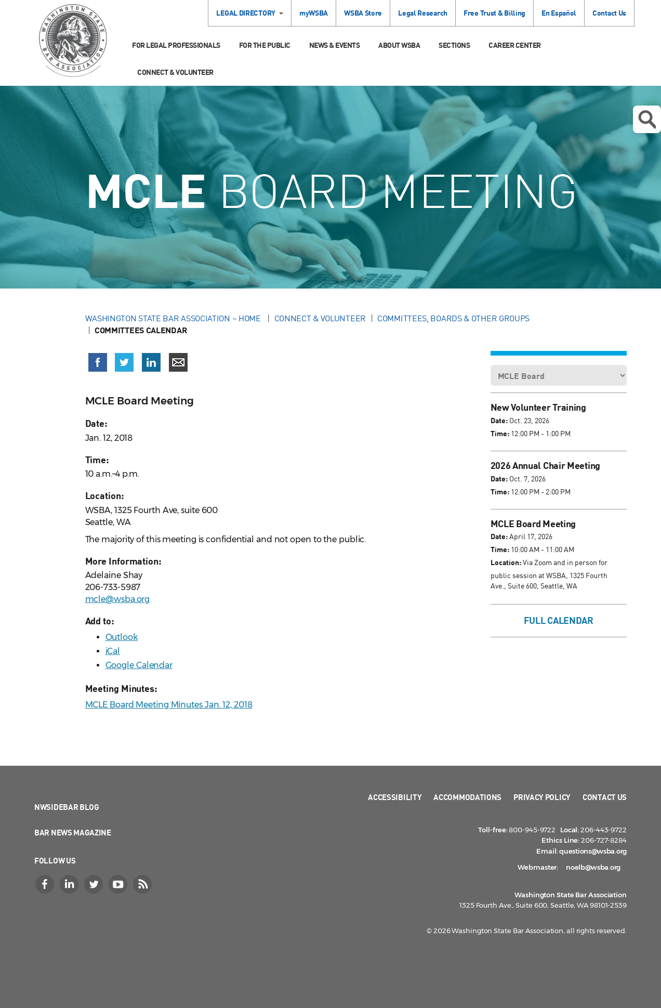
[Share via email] (178, 362)
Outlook (121, 637)
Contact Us (609, 12)
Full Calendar (558, 620)
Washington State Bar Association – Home (174, 318)
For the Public (264, 45)
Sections (454, 45)
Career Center (514, 45)
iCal (113, 651)
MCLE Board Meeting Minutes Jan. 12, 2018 (169, 705)
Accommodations (467, 797)
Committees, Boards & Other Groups (453, 318)
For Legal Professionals (176, 45)
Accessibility (394, 797)
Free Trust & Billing (494, 12)
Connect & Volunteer (175, 72)
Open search (647, 119)
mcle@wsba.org (117, 599)
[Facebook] (45, 884)
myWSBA (313, 12)
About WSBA (399, 45)
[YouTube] (119, 884)
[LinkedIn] (70, 884)
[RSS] (143, 884)
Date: (499, 420)
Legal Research (422, 12)
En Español (558, 12)
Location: (506, 562)
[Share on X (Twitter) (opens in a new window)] (124, 362)
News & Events (334, 45)
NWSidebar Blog (66, 806)
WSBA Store (363, 12)
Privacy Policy (542, 797)
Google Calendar (139, 665)
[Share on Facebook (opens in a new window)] (97, 362)
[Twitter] (94, 884)
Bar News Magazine (72, 832)
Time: (500, 433)
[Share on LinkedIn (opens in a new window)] (151, 362)
